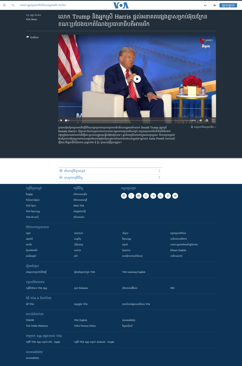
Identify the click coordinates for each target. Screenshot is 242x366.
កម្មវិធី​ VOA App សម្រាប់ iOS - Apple (43, 342)
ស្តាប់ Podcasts (81, 288)
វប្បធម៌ (125, 244)
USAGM (30, 320)
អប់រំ (75, 256)
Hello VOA (78, 206)
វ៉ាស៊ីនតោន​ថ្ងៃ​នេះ (33, 200)
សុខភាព (77, 250)
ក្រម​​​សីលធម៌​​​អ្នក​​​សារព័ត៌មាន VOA (136, 304)
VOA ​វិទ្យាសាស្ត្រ (33, 211)
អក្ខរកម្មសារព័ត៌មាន (178, 233)
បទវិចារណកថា (176, 256)
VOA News (31, 19)
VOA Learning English (133, 272)
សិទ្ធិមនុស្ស (78, 244)
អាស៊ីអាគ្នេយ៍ (31, 256)
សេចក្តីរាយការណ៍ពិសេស (132, 256)
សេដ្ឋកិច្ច (77, 239)
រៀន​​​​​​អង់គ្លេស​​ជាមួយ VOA (84, 272)
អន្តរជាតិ (29, 239)
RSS (172, 288)
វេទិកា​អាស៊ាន (78, 217)
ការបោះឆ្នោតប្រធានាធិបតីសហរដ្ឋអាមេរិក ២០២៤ (43, 5)
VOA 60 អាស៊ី (32, 217)
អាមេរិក (29, 244)
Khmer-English (178, 250)
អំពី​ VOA (30, 304)
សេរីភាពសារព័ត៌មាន (178, 239)
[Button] (32, 38)
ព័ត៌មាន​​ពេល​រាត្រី (80, 200)
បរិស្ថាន (125, 233)
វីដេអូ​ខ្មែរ (29, 194)
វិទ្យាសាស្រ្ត (126, 239)
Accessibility (128, 320)
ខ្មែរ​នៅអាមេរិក (32, 250)
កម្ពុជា (28, 233)
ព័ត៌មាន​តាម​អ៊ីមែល (129, 288)
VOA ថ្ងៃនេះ (31, 206)
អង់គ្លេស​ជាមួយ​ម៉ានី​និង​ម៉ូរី (36, 272)
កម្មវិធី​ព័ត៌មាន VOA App (36, 288)
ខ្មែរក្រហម (126, 250)
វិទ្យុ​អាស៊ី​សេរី (127, 326)
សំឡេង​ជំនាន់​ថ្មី (79, 211)
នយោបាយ (78, 233)
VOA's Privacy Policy (85, 326)
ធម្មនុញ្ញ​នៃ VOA (81, 304)
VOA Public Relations (37, 326)
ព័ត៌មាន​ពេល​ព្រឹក (80, 194)
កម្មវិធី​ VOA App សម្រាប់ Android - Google (94, 342)
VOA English (80, 320)
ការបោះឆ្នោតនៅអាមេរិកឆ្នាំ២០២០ (184, 244)
